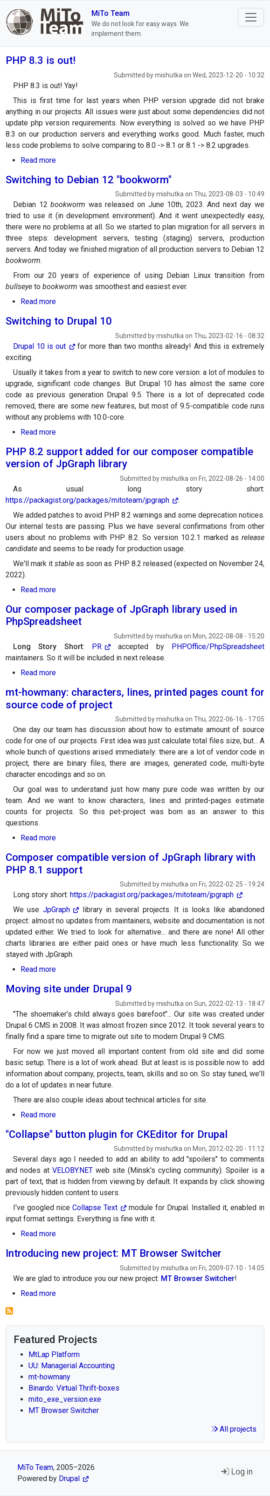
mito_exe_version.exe (64, 1399)
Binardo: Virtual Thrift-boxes (73, 1388)
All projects (233, 1429)
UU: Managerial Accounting (71, 1365)
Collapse (99, 1207)
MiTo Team (110, 13)
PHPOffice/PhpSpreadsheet (218, 646)
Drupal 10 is (44, 346)
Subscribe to (9, 1311)
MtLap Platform (54, 1354)
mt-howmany (49, 1376)
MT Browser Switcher (63, 1410)
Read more (38, 160)
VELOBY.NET (72, 1170)
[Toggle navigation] (251, 17)
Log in (237, 1471)
